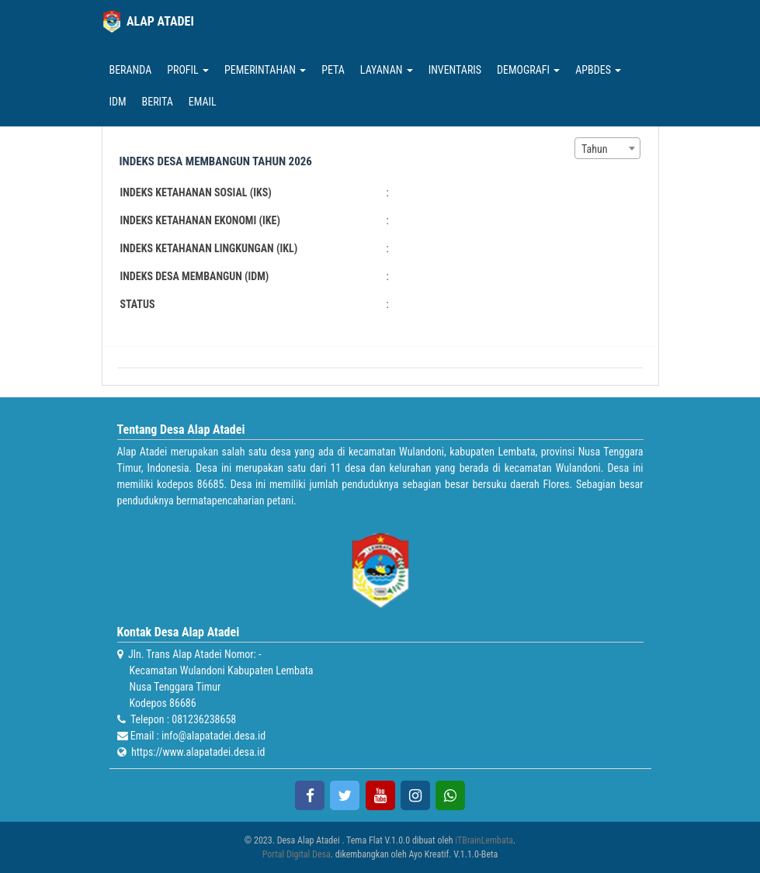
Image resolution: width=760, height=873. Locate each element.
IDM (118, 101)
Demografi (528, 70)
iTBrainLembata (484, 840)
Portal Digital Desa (296, 854)
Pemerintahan (265, 70)
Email (203, 101)
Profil (188, 70)
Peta (333, 70)
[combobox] (607, 148)
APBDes (598, 70)
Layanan (386, 70)
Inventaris (455, 70)
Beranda (130, 70)
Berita (157, 101)
